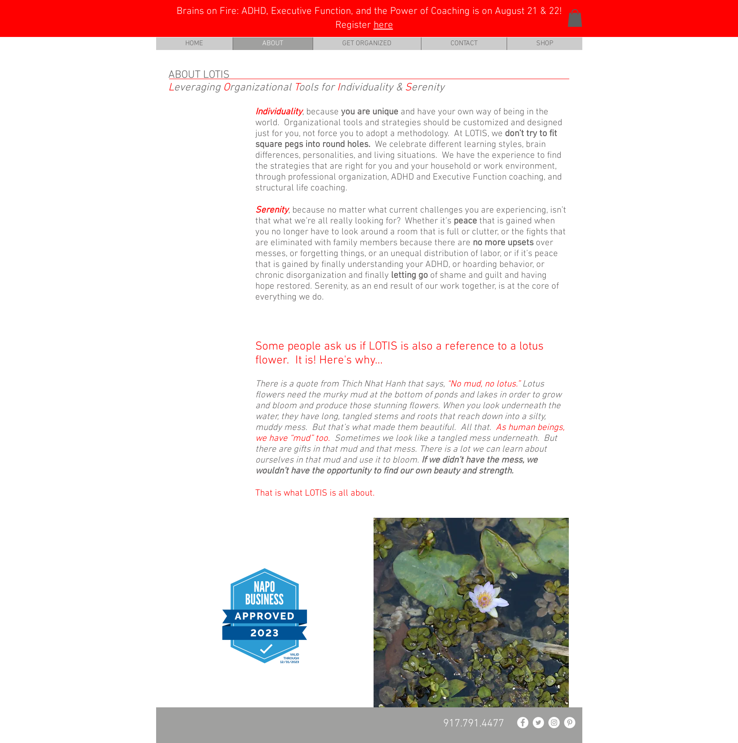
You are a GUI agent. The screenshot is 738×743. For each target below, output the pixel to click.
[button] (575, 18)
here (383, 25)
